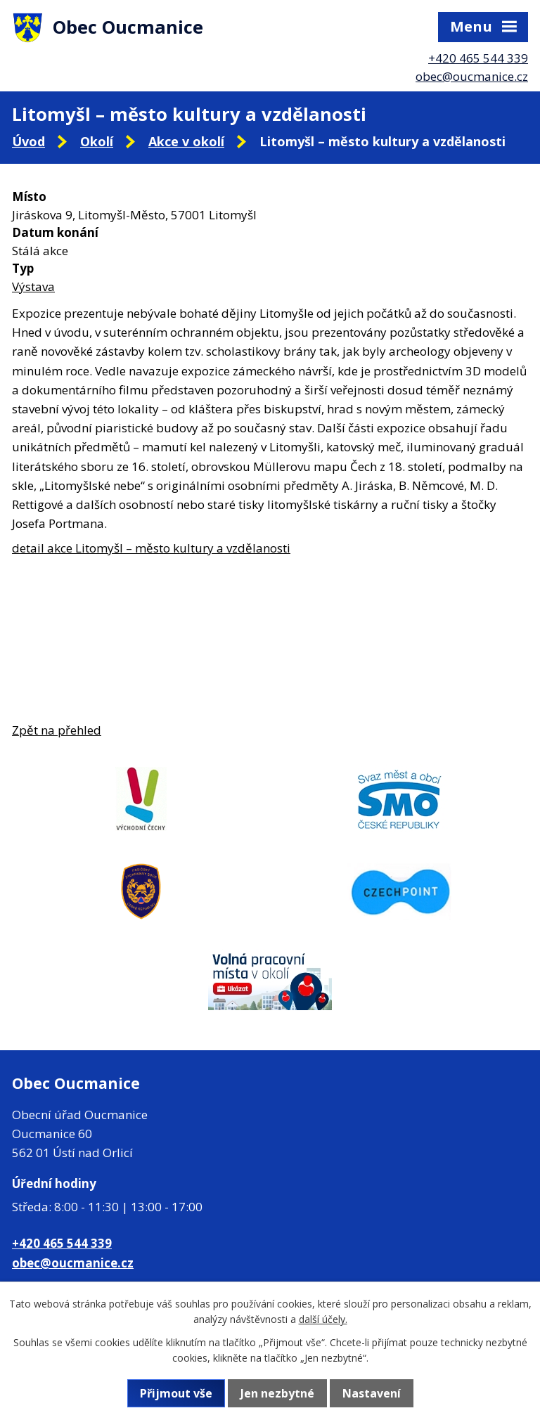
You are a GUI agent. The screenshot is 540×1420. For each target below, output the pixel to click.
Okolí (96, 141)
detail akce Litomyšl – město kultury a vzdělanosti (151, 548)
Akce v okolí (186, 141)
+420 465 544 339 (478, 58)
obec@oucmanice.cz (472, 76)
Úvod (28, 141)
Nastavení (371, 1393)
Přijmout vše (176, 1393)
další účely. (323, 1319)
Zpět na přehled (56, 730)
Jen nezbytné (277, 1393)
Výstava (33, 286)
